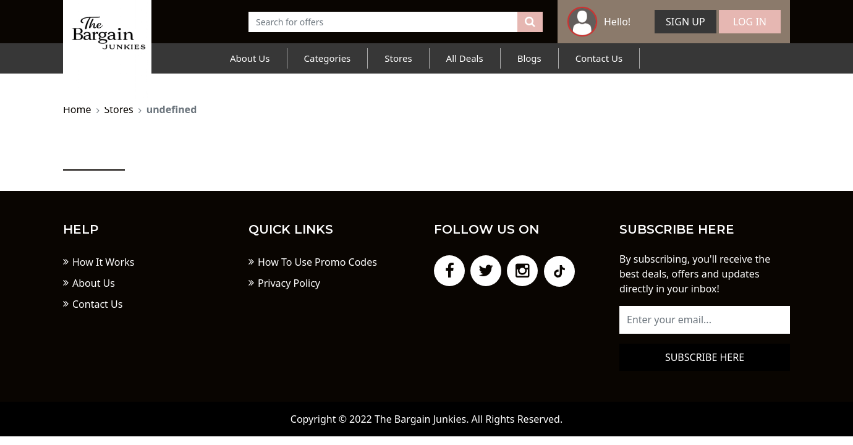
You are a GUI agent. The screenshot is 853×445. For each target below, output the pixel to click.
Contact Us (598, 58)
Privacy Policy (289, 283)
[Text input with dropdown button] (383, 22)
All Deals (464, 58)
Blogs (529, 58)
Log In (749, 21)
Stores (398, 58)
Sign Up (685, 21)
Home (77, 109)
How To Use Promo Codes (317, 262)
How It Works (103, 262)
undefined (171, 109)
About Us (250, 58)
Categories (327, 58)
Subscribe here (704, 357)
